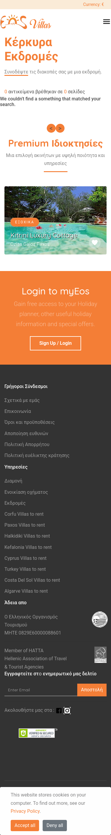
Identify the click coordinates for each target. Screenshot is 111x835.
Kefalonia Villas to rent (28, 547)
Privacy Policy (25, 811)
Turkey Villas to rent (25, 569)
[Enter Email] (41, 690)
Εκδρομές (15, 503)
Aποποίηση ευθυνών (26, 433)
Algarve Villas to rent (26, 591)
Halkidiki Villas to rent (27, 536)
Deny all (54, 825)
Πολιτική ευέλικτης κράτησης (37, 455)
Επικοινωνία (17, 411)
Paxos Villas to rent (24, 525)
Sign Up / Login (55, 343)
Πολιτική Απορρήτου (26, 444)
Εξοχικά (24, 222)
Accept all (25, 825)
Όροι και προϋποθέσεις (29, 422)
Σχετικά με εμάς (22, 400)
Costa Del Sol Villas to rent (32, 580)
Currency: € (93, 4)
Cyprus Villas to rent (25, 558)
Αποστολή (92, 690)
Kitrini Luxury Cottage (44, 235)
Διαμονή (13, 481)
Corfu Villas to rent (24, 514)
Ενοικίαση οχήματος (26, 492)
